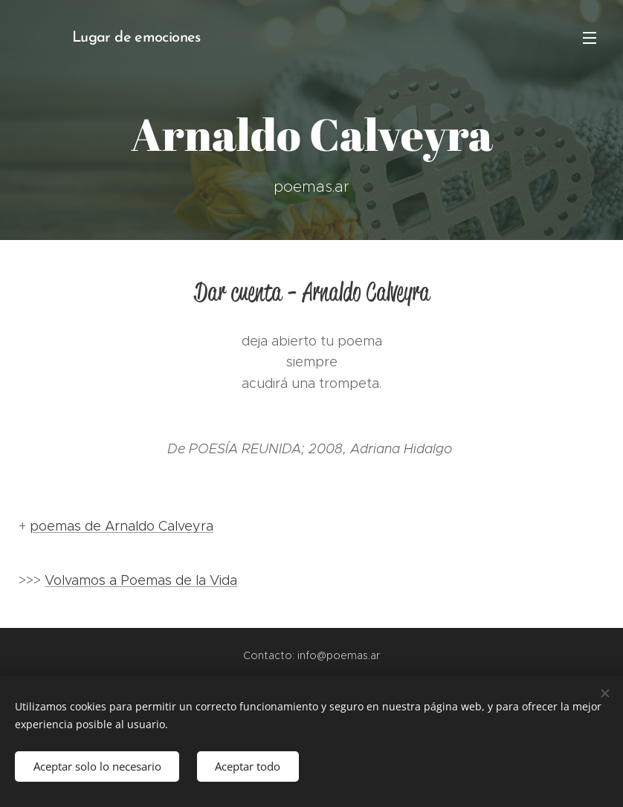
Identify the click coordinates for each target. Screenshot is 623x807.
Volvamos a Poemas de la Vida (141, 580)
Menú (589, 38)
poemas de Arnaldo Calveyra (121, 526)
